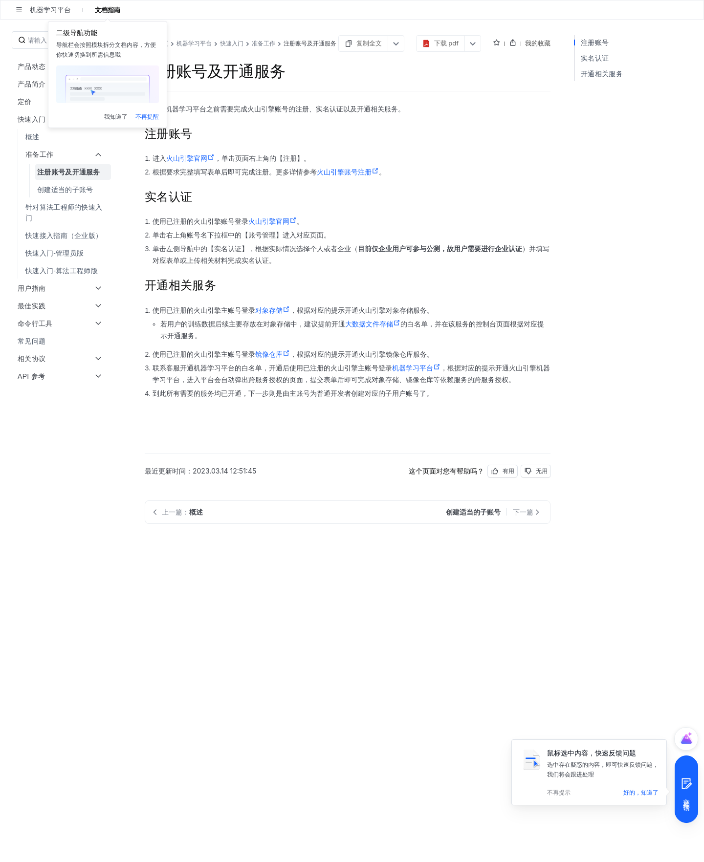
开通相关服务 (602, 73)
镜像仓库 (272, 354)
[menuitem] (61, 137)
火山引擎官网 (190, 158)
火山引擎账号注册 (348, 172)
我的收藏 (537, 43)
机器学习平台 (416, 368)
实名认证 (595, 58)
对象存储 (272, 310)
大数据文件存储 (372, 324)
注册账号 (595, 42)
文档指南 (107, 10)
